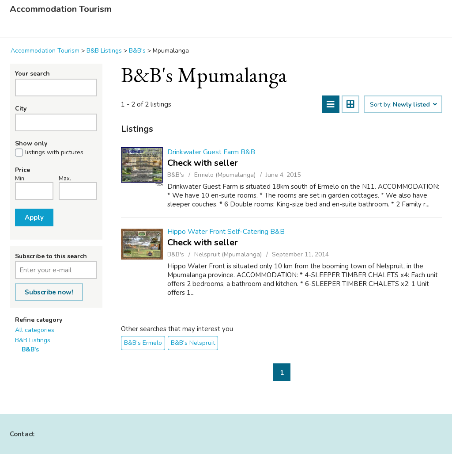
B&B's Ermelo (143, 343)
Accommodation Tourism (61, 9)
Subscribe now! (49, 292)
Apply (34, 217)
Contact (22, 434)
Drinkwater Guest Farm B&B (211, 152)
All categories (34, 330)
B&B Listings (32, 340)
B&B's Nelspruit (193, 343)
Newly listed (414, 105)
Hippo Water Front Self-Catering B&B (226, 232)
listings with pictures (54, 152)
